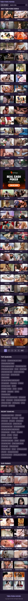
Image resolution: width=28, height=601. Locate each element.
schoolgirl (15, 418)
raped (16, 435)
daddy (4, 391)
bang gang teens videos (8, 363)
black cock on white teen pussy (10, 397)
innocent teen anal (7, 423)
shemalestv (20, 421)
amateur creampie (7, 388)
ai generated (6, 383)
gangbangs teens (7, 457)
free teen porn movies (8, 369)
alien (17, 440)
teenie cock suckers (7, 437)
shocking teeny (14, 446)
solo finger (23, 369)
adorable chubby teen (21, 400)
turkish (4, 452)
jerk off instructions (7, 454)
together (20, 432)
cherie (23, 440)
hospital (12, 421)
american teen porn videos (15, 360)
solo (17, 369)
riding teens (16, 403)
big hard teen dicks (21, 366)
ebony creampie (6, 418)
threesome (22, 397)
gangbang (14, 383)
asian (20, 388)
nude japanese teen (19, 426)
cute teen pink (15, 374)
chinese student (6, 386)
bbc (4, 400)
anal (15, 388)
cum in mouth (6, 374)
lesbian (21, 383)
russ (24, 403)
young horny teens (13, 452)
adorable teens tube (7, 372)
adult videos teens (19, 372)
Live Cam (5, 5)
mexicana (12, 405)
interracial (10, 400)
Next (22, 350)
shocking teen (6, 432)
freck (16, 437)
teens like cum (18, 423)
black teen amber (7, 403)
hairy (17, 391)
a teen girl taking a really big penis (11, 380)
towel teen (5, 446)
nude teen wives (6, 443)
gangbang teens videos (8, 415)
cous (14, 449)
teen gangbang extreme (8, 366)
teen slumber (6, 377)
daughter (11, 391)
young (4, 360)
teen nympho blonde (18, 443)
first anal (5, 405)
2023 (14, 386)
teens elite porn (6, 449)
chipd (4, 435)
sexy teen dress (6, 394)
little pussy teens (22, 449)
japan (14, 432)
